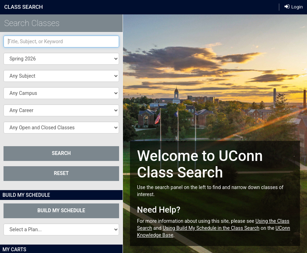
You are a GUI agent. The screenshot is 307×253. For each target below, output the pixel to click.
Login (294, 6)
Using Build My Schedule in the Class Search (211, 228)
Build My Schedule (61, 210)
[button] (61, 76)
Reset (61, 173)
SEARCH (61, 153)
